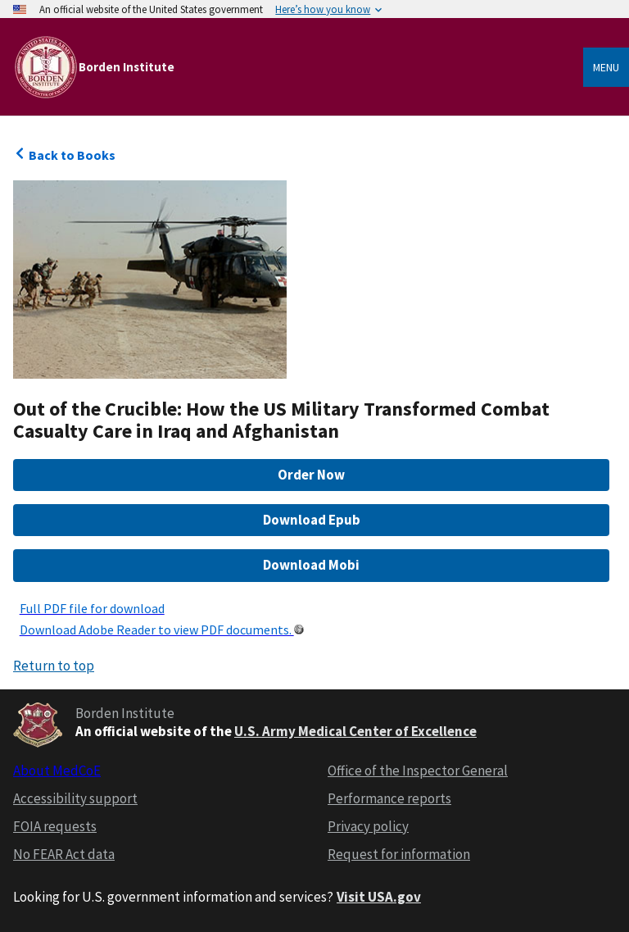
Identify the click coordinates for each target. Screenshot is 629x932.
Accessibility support (75, 798)
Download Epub (311, 520)
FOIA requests (55, 826)
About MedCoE (57, 771)
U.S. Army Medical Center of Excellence (355, 731)
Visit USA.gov (379, 897)
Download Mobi (311, 565)
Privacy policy (368, 826)
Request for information (399, 854)
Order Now (311, 475)
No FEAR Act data (64, 854)
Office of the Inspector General (418, 771)
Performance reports (389, 798)
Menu (606, 67)
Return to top (53, 666)
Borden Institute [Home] (126, 66)
